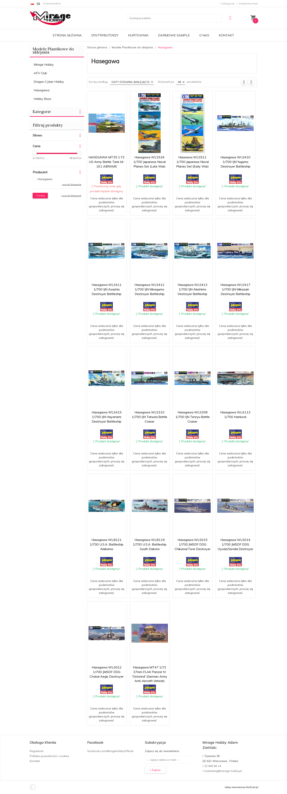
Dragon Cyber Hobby (49, 82)
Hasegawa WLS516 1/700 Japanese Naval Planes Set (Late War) (149, 161)
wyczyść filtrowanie (71, 184)
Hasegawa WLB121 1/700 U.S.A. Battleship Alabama (106, 544)
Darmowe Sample (174, 35)
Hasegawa (41, 90)
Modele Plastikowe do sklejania (53, 50)
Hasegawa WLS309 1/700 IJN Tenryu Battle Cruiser (192, 416)
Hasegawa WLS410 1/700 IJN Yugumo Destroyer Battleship (235, 161)
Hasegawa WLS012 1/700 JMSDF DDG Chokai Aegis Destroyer (107, 671)
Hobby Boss (42, 99)
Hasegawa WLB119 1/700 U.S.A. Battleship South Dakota (149, 544)
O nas (204, 35)
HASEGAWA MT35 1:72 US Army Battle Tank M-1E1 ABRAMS (106, 161)
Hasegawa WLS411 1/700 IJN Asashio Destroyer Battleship (107, 289)
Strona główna (67, 35)
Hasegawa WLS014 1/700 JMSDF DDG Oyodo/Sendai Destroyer (235, 544)
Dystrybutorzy (104, 35)
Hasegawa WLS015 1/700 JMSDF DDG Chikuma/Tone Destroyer (192, 544)
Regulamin (37, 751)
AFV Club (40, 73)
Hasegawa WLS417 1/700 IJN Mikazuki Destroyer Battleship (235, 289)
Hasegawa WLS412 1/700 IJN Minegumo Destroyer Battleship (149, 289)
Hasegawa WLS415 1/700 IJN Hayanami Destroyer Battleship (107, 416)
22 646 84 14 (211, 766)
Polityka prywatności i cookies (49, 756)
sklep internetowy (235, 787)
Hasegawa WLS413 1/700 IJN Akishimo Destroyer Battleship (192, 289)
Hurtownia (138, 35)
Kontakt (226, 35)
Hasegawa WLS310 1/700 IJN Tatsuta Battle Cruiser (149, 416)
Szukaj (40, 195)
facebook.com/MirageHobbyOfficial (110, 751)
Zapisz (155, 770)
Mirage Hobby (44, 64)
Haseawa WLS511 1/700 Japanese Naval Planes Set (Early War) (192, 161)
